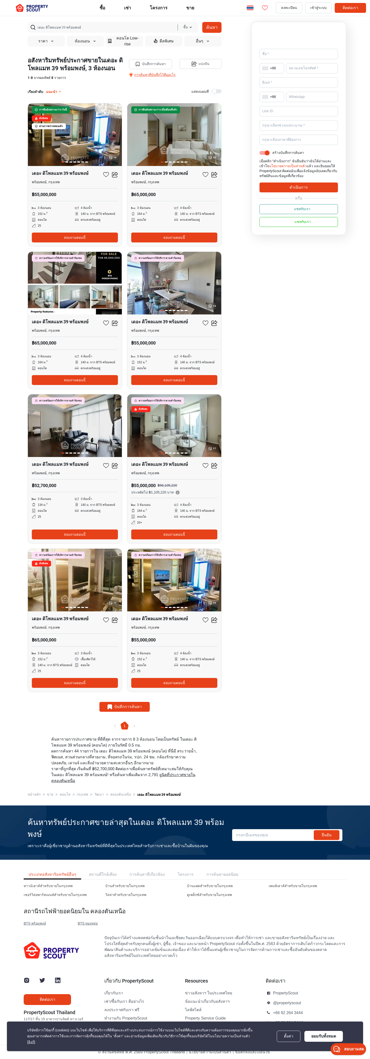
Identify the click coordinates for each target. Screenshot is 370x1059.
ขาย (190, 7)
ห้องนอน (85, 41)
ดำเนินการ (299, 194)
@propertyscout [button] (287, 1003)
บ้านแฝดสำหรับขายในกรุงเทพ (210, 886)
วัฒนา (99, 794)
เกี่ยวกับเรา (113, 993)
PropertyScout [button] (285, 993)
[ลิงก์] (31, 1042)
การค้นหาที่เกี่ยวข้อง (147, 874)
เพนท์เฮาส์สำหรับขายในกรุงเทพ (293, 886)
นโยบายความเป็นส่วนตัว (288, 173)
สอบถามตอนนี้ (75, 237)
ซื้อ (102, 7)
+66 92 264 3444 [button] (288, 1012)
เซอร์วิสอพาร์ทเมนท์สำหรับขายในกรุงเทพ (55, 895)
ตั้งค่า (288, 1036)
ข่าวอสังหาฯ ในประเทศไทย (208, 993)
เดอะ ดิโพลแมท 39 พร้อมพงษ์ (159, 795)
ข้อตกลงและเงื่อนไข (252, 1052)
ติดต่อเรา (350, 7)
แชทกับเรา (298, 216)
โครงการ (186, 874)
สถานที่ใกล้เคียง (103, 874)
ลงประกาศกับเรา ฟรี (121, 1009)
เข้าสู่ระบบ (318, 8)
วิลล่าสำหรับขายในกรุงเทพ (125, 895)
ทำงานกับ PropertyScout (125, 1018)
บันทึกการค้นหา (150, 64)
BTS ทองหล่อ (88, 923)
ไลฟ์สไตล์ (193, 1009)
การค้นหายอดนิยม (222, 874)
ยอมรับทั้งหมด (323, 1036)
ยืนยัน (327, 835)
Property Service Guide (205, 1018)
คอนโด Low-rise (123, 41)
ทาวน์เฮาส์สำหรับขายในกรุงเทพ (48, 886)
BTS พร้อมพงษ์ (35, 923)
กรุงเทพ (82, 794)
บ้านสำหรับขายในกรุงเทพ (125, 886)
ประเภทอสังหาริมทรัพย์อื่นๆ (52, 874)
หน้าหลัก (34, 794)
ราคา (46, 41)
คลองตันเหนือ (120, 794)
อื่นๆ (203, 41)
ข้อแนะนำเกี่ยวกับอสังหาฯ (207, 1001)
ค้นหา (212, 27)
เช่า (127, 7)
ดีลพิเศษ (164, 41)
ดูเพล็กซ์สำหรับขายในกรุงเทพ (209, 895)
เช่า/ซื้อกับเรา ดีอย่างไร (124, 1001)
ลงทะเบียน (289, 8)
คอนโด (65, 794)
